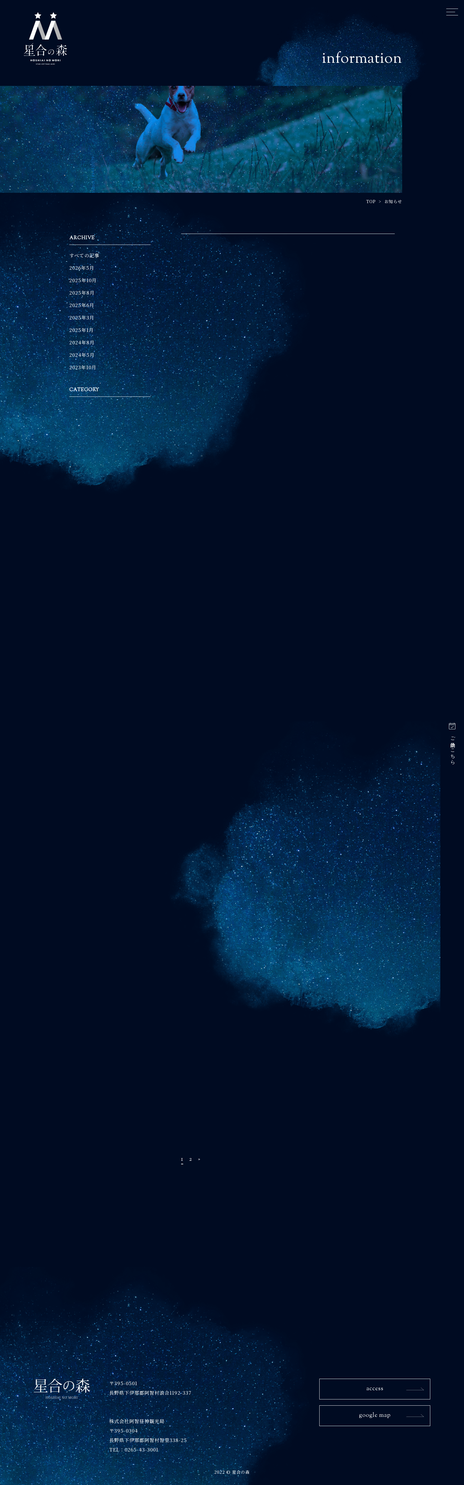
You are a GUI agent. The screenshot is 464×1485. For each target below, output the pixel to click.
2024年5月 (82, 354)
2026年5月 (81, 267)
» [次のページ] (199, 1159)
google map (375, 1415)
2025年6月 (81, 305)
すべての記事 (84, 255)
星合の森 (45, 38)
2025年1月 (81, 330)
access (375, 1389)
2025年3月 (81, 317)
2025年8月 (82, 292)
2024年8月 (82, 342)
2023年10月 (82, 367)
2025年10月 (83, 280)
